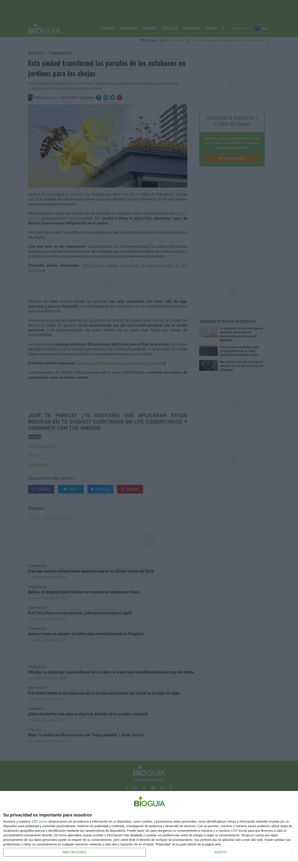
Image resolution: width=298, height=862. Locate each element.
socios (43, 821)
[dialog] (149, 826)
